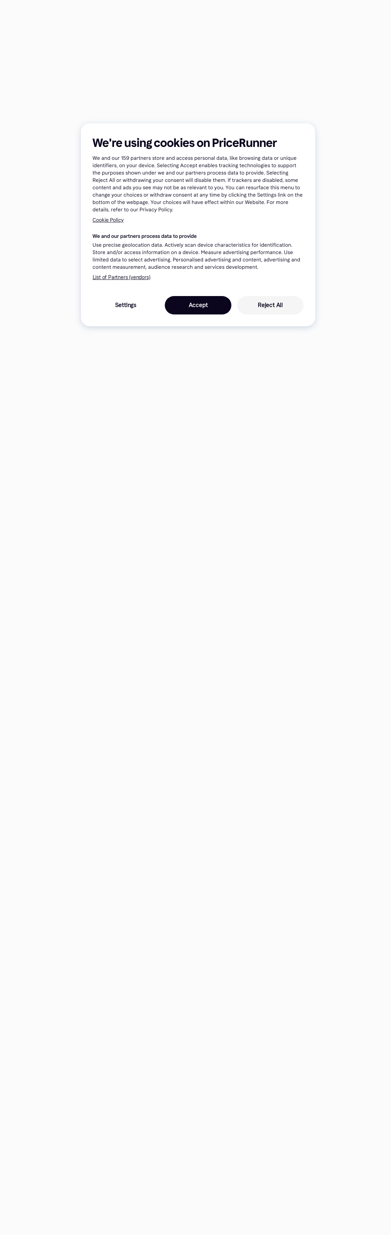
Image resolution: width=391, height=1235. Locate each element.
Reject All (270, 305)
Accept (198, 305)
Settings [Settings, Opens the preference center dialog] (125, 305)
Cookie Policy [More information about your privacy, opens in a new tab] (108, 220)
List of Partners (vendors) (121, 277)
